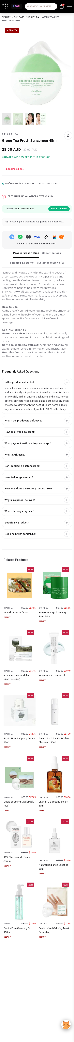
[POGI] (16, 6)
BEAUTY (6, 17)
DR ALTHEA (33, 17)
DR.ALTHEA (10, 134)
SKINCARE (19, 17)
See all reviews (59, 208)
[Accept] (66, 1024)
